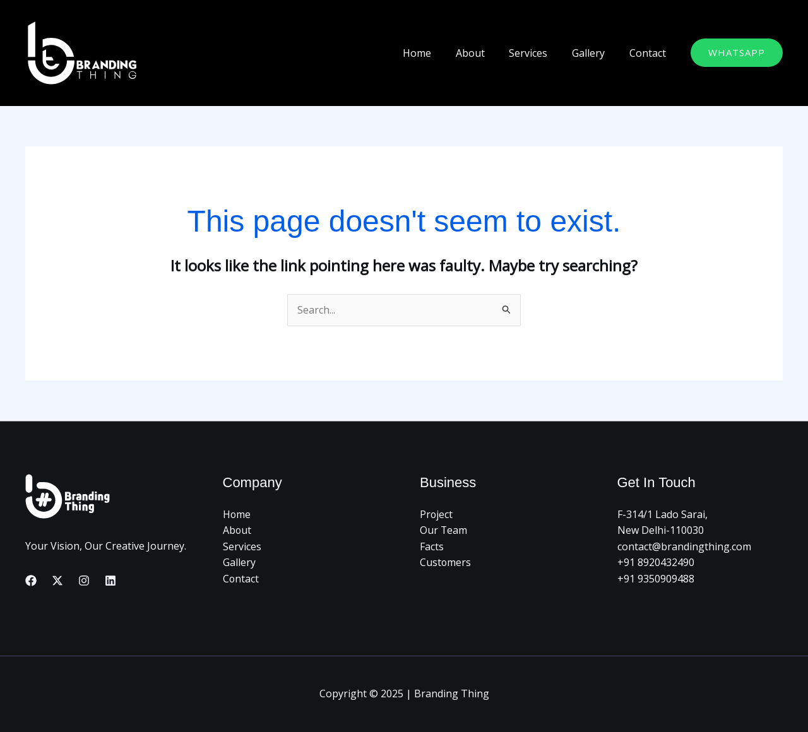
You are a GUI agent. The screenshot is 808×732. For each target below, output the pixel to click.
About (484, 53)
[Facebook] (31, 580)
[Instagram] (84, 580)
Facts (432, 546)
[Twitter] (57, 580)
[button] (737, 52)
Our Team (444, 530)
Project (436, 514)
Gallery (594, 53)
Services (539, 53)
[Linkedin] (110, 580)
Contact (649, 53)
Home (436, 53)
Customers (446, 563)
